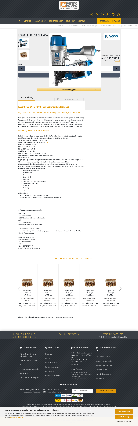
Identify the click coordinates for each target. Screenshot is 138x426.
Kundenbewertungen (52, 367)
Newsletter (49, 354)
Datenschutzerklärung (17, 417)
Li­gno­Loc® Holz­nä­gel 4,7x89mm (69, 293)
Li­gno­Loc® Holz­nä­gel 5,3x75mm (110, 293)
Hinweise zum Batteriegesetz (29, 378)
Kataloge (116, 21)
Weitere (81, 21)
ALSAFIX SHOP (40, 21)
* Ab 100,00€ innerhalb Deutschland (114, 337)
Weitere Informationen (124, 421)
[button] (102, 14)
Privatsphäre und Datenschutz (30, 369)
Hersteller (104, 21)
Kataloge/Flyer (50, 371)
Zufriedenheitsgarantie (103, 374)
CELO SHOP (70, 21)
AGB (21, 365)
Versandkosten (81, 404)
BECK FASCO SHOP (56, 21)
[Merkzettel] (113, 14)
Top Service (100, 378)
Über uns (48, 358)
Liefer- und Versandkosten (28, 360)
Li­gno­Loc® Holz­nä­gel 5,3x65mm (90, 293)
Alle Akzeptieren (124, 411)
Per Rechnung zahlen (103, 357)
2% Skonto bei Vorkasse (104, 365)
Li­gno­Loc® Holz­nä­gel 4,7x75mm (48, 293)
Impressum (23, 373)
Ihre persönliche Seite (52, 363)
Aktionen (27, 21)
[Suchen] (97, 14)
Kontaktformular (76, 369)
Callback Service (101, 370)
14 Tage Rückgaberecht (104, 361)
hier (47, 142)
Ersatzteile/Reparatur (52, 375)
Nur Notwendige (124, 417)
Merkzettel (74, 365)
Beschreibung (26, 97)
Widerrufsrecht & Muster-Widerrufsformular (28, 355)
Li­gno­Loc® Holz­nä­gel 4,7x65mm (27, 293)
